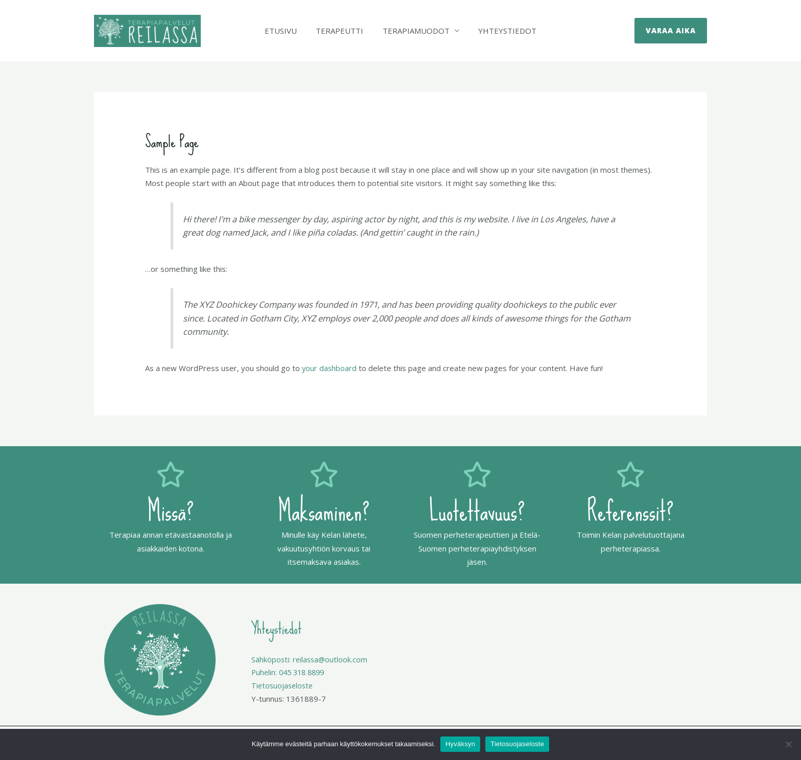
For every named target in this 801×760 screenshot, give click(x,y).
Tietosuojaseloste (517, 744)
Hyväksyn (460, 744)
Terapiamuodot (414, 31)
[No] (788, 744)
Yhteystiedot (502, 31)
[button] (670, 30)
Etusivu (286, 31)
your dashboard (330, 368)
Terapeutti (341, 31)
